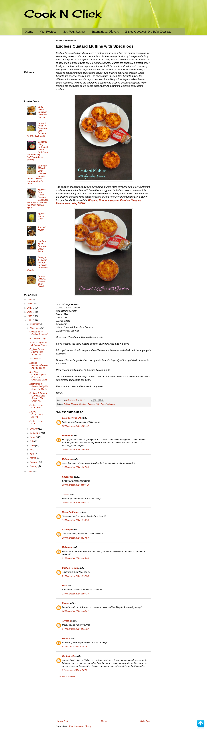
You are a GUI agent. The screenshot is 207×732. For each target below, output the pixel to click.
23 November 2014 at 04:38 (75, 594)
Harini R (66, 638)
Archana (66, 621)
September (35, 433)
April (32, 454)
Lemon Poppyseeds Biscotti (36, 414)
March (33, 458)
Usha (64, 585)
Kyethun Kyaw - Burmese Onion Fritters (42, 246)
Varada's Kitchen (70, 512)
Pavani (65, 603)
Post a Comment (67, 676)
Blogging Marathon (79, 404)
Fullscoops (67, 477)
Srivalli (65, 494)
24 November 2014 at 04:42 (75, 611)
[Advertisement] (103, 699)
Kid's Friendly (101, 404)
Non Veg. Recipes (74, 31)
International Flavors (105, 31)
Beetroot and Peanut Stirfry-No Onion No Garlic (38, 386)
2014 (30, 320)
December (35, 324)
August (33, 437)
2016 (30, 312)
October (34, 429)
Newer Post (62, 721)
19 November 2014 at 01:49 (75, 426)
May (32, 450)
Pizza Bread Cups (37, 338)
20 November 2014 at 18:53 (75, 538)
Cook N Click (62, 13)
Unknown (67, 435)
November (35, 328)
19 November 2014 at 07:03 (75, 467)
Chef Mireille (68, 656)
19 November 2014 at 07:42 (75, 485)
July (32, 441)
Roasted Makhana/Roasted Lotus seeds (38, 365)
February (34, 462)
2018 (30, 304)
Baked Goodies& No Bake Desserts (148, 31)
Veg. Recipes (48, 31)
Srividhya (67, 530)
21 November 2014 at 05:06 (75, 558)
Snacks (111, 404)
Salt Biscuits (35, 359)
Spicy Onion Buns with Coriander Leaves (42, 112)
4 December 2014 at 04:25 (74, 646)
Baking (67, 404)
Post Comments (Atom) (80, 726)
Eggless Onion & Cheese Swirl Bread (42, 281)
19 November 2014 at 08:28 (75, 502)
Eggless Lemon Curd (42, 216)
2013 (30, 471)
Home (29, 31)
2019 (30, 299)
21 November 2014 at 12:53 (75, 576)
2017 (30, 308)
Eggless (91, 404)
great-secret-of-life (71, 418)
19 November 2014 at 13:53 (75, 520)
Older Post (145, 721)
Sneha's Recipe (70, 568)
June (32, 445)
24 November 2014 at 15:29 (75, 629)
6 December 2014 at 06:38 (74, 670)
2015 (30, 316)
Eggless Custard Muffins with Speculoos (37, 352)
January (34, 466)
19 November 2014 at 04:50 (75, 450)
